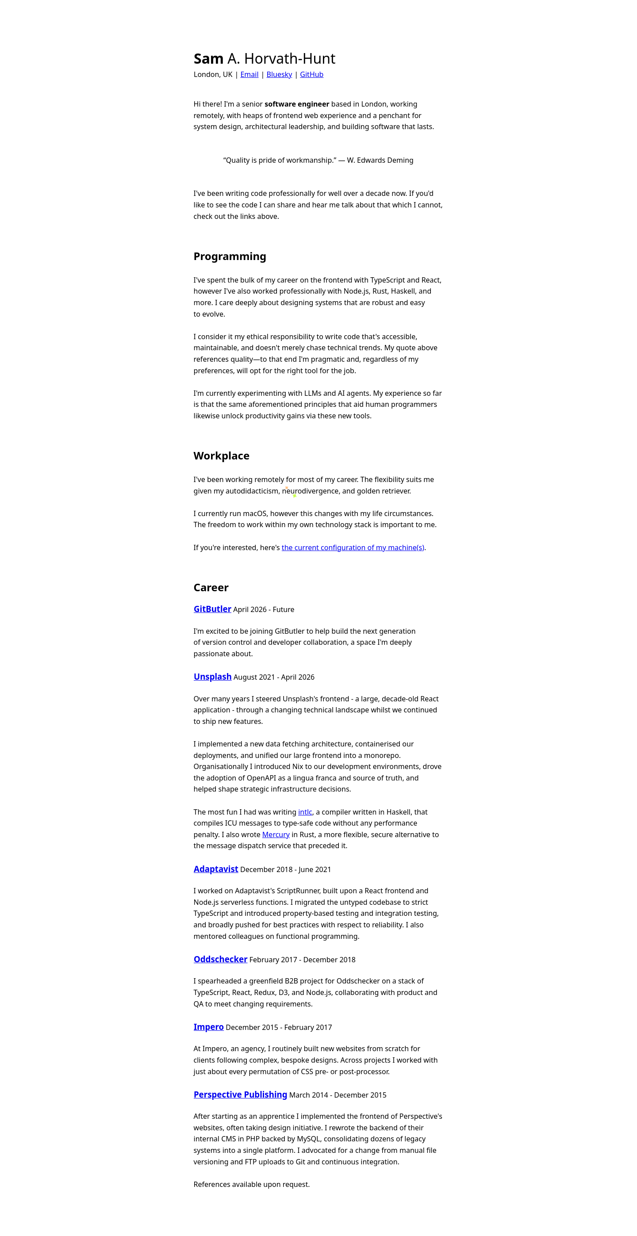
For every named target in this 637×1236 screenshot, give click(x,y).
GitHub (311, 74)
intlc (305, 812)
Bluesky (279, 74)
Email (249, 74)
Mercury (276, 834)
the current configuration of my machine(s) (353, 547)
